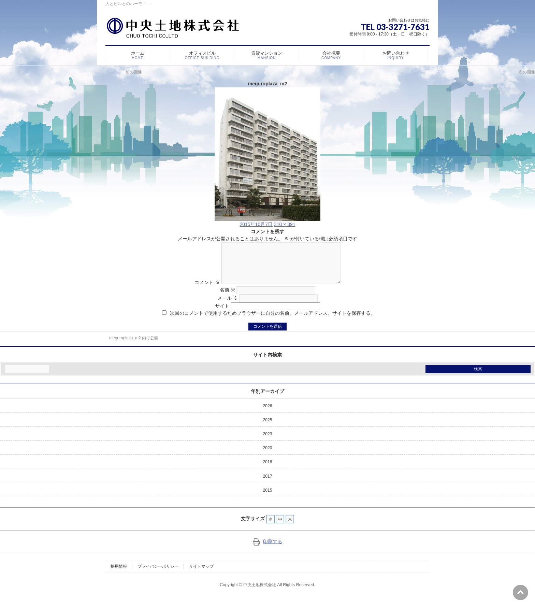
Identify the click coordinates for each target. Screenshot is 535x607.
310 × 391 (284, 224)
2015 (267, 498)
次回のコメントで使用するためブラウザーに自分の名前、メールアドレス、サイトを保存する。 (272, 321)
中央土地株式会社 (259, 593)
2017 (267, 484)
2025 (267, 428)
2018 (267, 470)
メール (227, 306)
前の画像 (134, 72)
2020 (267, 456)
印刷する (267, 549)
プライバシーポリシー (158, 574)
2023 (267, 442)
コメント (201, 290)
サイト (222, 314)
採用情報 (119, 574)
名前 (227, 298)
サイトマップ (201, 574)
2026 (267, 414)
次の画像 (527, 72)
